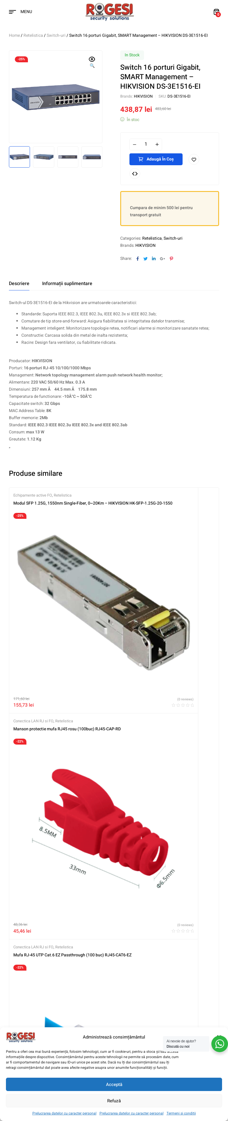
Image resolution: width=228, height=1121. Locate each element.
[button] (92, 62)
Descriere (19, 283)
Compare (134, 173)
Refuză (114, 1101)
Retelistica (33, 35)
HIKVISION (143, 96)
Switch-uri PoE (150, 644)
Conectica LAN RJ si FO (138, 495)
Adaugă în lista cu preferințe (194, 159)
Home (14, 35)
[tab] (19, 283)
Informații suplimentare (67, 283)
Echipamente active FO (32, 495)
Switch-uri (56, 35)
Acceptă (114, 1084)
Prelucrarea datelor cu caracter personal (64, 1113)
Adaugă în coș (160, 159)
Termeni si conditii (181, 1113)
